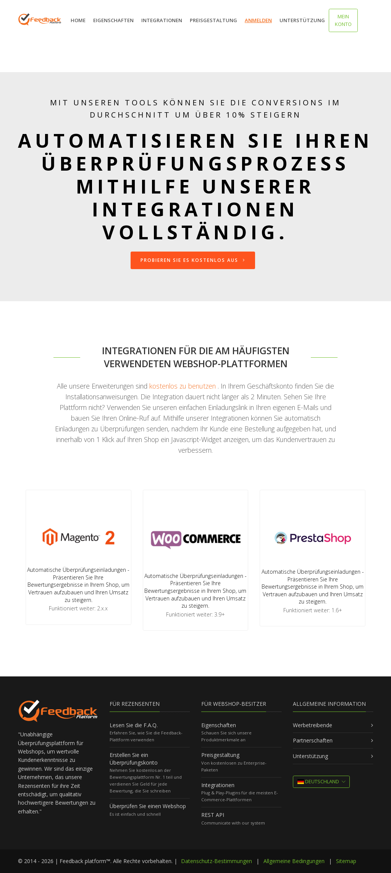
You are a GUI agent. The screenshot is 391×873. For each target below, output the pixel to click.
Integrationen (161, 20)
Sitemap (346, 861)
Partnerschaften (313, 740)
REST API (212, 814)
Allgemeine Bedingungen (294, 861)
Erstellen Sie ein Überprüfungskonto (134, 758)
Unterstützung (302, 20)
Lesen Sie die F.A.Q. (134, 725)
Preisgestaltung (213, 20)
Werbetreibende (312, 725)
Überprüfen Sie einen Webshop (148, 806)
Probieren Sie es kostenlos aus (193, 260)
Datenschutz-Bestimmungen (216, 861)
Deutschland (318, 781)
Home (78, 20)
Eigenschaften (113, 20)
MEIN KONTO (343, 20)
